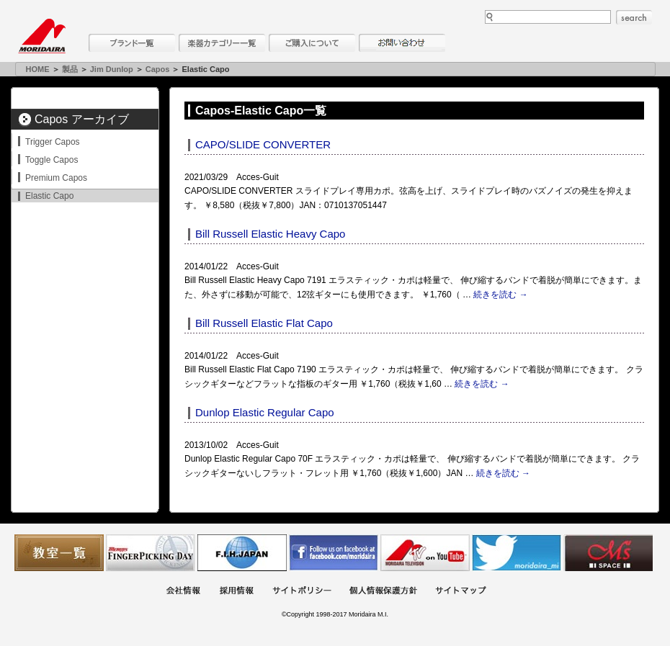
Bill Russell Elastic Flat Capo (264, 323)
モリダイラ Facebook (333, 552)
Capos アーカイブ (82, 119)
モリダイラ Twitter (516, 552)
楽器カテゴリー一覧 (222, 43)
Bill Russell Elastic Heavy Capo (270, 234)
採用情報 (236, 592)
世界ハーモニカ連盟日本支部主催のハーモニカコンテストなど (242, 552)
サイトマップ (460, 592)
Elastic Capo (49, 196)
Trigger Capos (52, 142)
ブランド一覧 (132, 43)
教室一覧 (59, 552)
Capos (158, 69)
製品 (70, 69)
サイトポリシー (302, 592)
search (634, 17)
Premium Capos (56, 178)
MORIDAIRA (42, 36)
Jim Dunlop (111, 69)
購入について (312, 43)
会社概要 (183, 592)
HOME (38, 69)
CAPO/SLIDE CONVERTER (263, 144)
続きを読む (500, 295)
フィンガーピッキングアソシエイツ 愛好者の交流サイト (150, 552)
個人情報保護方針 (383, 592)
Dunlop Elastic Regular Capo (264, 412)
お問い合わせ (402, 43)
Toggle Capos (51, 160)
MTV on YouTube (425, 552)
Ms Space (608, 552)
